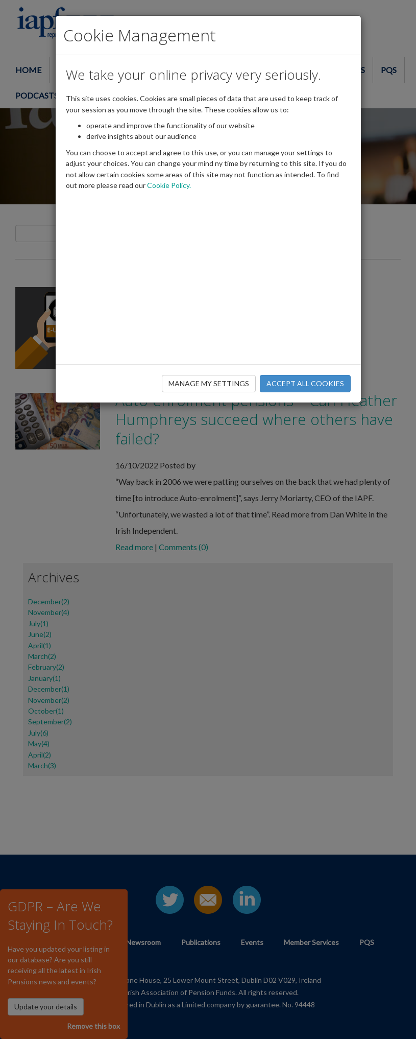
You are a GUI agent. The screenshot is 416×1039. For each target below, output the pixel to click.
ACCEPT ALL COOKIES (305, 383)
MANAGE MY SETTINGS (208, 383)
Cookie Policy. (169, 185)
